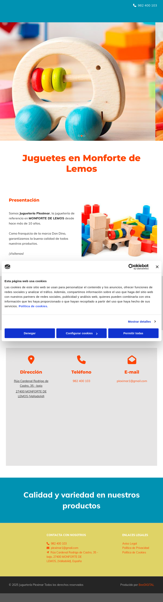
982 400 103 (147, 5)
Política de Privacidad (135, 548)
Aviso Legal (129, 543)
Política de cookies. (33, 306)
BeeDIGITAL (146, 585)
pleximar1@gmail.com (132, 381)
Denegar (30, 333)
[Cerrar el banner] (157, 266)
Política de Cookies (134, 552)
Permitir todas (133, 333)
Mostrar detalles (139, 321)
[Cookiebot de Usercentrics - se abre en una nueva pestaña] (131, 267)
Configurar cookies (82, 333)
